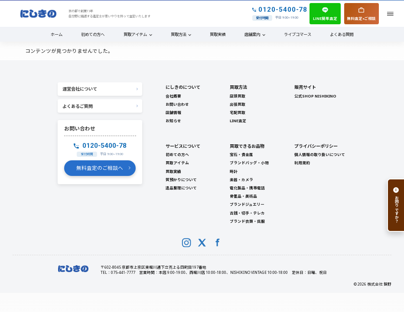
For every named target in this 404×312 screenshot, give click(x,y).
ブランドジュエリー (247, 204)
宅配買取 (237, 112)
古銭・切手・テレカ (247, 213)
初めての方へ (92, 34)
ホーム (56, 34)
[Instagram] (186, 242)
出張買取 (237, 104)
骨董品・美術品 (243, 196)
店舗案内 (252, 34)
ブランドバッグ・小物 (249, 163)
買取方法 (178, 34)
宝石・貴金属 (241, 154)
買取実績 (217, 34)
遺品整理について (181, 188)
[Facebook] (217, 242)
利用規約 (302, 163)
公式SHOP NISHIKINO (315, 96)
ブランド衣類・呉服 (247, 221)
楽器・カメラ (241, 179)
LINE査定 (238, 121)
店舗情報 (173, 112)
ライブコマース (297, 34)
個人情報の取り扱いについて (319, 154)
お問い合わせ (177, 104)
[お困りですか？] (395, 205)
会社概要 (173, 96)
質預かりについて (181, 179)
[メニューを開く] (390, 14)
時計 (234, 171)
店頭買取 (237, 96)
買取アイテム (135, 34)
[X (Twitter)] (202, 242)
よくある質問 (341, 34)
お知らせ (173, 121)
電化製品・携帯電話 (247, 188)
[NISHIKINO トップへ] (38, 14)
